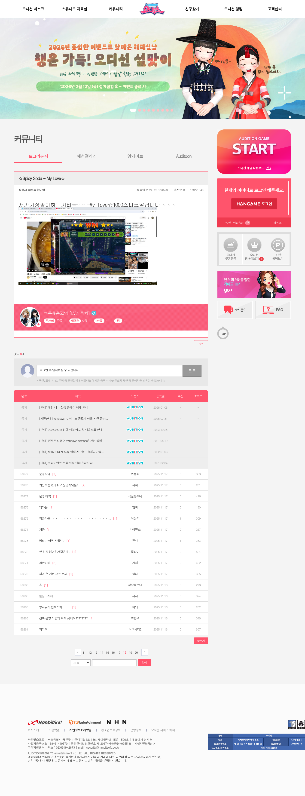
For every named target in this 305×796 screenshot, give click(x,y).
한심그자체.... (48, 596)
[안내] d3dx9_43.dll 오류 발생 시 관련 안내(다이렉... (71, 452)
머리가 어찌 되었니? (54, 540)
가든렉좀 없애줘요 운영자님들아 (62, 485)
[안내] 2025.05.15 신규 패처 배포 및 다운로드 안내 (71, 430)
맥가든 (46, 507)
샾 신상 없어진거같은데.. (57, 552)
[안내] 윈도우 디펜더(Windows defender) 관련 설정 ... (72, 441)
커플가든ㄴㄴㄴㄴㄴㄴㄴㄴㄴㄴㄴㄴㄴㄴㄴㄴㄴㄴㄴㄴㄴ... (78, 518)
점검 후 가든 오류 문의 (56, 574)
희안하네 (47, 563)
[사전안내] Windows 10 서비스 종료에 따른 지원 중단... (73, 418)
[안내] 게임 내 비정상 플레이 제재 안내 (63, 407)
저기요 (43, 629)
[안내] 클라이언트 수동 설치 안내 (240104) (65, 463)
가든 (45, 529)
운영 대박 (48, 496)
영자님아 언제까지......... (57, 607)
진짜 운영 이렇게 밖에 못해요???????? (66, 618)
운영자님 (47, 474)
